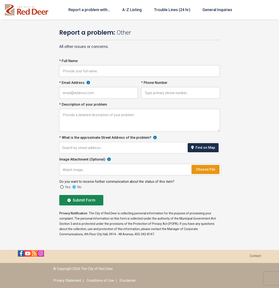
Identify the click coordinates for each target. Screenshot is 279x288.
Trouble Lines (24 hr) (172, 9)
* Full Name (68, 61)
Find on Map (203, 148)
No (79, 187)
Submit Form (81, 200)
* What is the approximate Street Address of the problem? (105, 138)
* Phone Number (154, 83)
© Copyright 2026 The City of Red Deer (83, 269)
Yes (68, 187)
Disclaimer (127, 280)
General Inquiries (217, 9)
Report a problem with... (89, 9)
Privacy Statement (67, 280)
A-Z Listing (132, 9)
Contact (255, 256)
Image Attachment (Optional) (82, 159)
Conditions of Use (100, 280)
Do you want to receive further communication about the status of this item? (116, 182)
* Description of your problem (83, 104)
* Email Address (72, 83)
